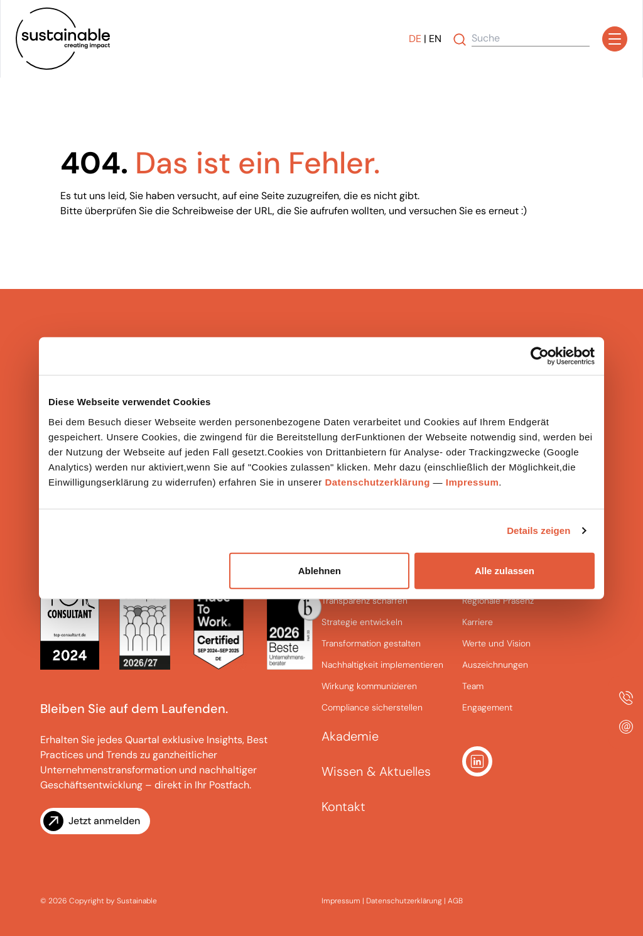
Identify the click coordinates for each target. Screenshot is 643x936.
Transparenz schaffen (365, 600)
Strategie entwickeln (362, 622)
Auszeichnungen (495, 664)
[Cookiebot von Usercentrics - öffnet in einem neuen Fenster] (540, 356)
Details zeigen (538, 530)
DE (415, 38)
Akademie (350, 736)
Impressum (472, 481)
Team (473, 686)
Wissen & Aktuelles (376, 771)
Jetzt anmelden (104, 820)
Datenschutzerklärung (377, 481)
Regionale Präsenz (498, 600)
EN (435, 38)
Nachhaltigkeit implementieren (382, 664)
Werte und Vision (496, 643)
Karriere (477, 622)
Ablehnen (319, 570)
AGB (455, 901)
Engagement (487, 707)
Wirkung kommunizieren (369, 686)
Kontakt (343, 806)
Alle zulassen (504, 570)
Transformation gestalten (371, 643)
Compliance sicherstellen (372, 707)
